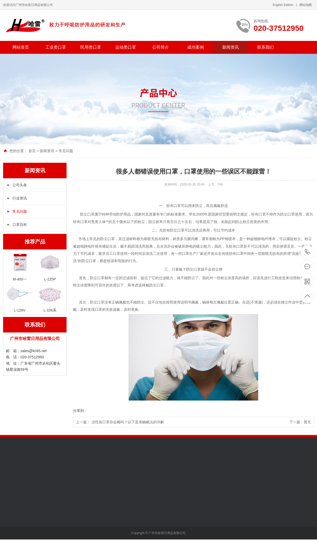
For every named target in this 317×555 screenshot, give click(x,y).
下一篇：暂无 (300, 422)
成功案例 (195, 47)
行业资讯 (19, 198)
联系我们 (265, 47)
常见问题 (66, 151)
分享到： (80, 411)
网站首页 (20, 47)
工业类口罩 (55, 47)
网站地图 (305, 5)
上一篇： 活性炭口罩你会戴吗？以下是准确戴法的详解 (120, 422)
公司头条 (19, 185)
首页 (32, 151)
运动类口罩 (125, 47)
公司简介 (160, 47)
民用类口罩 (90, 47)
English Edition (283, 5)
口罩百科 (19, 225)
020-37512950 (307, 252)
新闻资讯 (230, 47)
